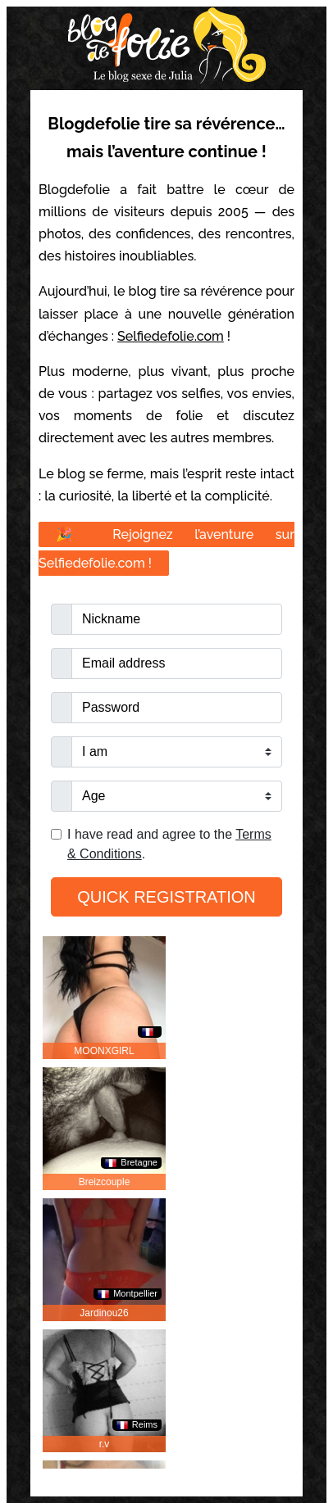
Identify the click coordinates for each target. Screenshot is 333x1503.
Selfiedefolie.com (170, 336)
